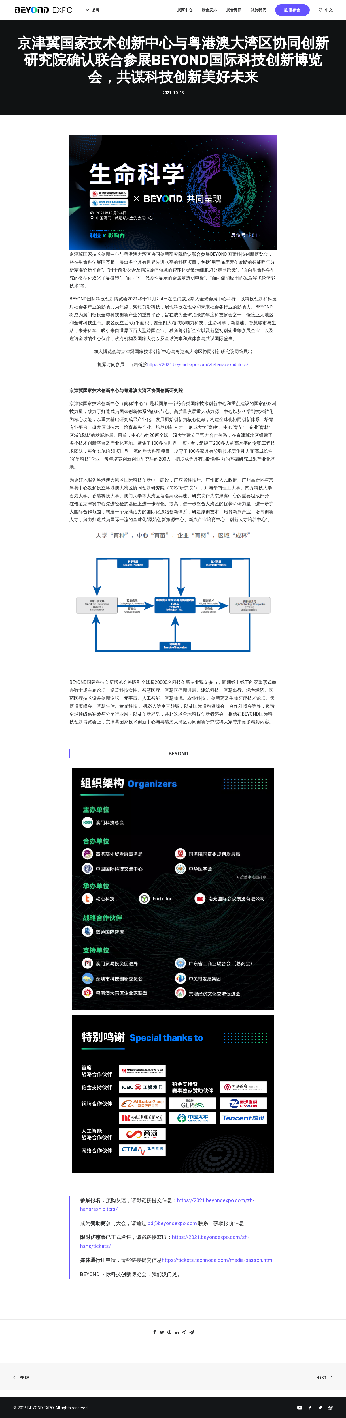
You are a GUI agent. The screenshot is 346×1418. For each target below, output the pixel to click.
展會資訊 (234, 11)
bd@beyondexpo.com (172, 1231)
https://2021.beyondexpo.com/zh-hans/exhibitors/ (198, 372)
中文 (329, 11)
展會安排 (209, 11)
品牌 (99, 11)
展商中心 (185, 11)
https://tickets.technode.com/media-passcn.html (217, 1267)
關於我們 (258, 11)
